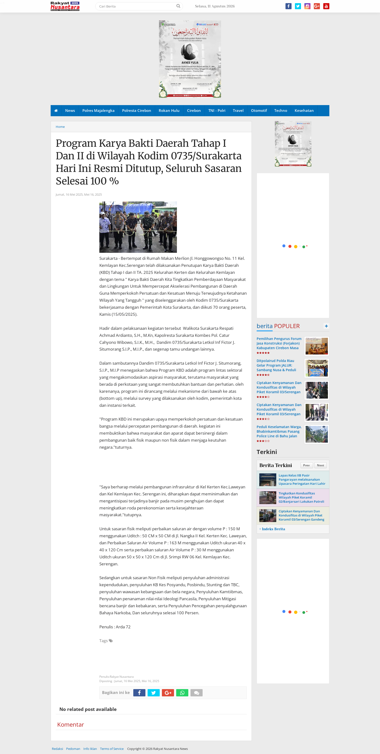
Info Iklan (90, 748)
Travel (238, 110)
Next (320, 465)
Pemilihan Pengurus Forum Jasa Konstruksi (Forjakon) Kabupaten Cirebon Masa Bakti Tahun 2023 (279, 345)
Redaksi (57, 748)
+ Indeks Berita (272, 529)
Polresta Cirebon (136, 110)
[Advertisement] (293, 245)
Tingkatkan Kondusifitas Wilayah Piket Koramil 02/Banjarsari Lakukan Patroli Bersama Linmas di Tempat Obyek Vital (301, 501)
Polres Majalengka (98, 110)
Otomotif (259, 110)
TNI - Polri (216, 110)
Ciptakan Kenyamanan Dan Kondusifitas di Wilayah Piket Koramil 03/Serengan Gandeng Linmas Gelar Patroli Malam (301, 517)
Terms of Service (112, 748)
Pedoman (73, 748)
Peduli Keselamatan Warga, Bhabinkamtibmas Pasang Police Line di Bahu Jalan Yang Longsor (279, 433)
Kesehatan (304, 110)
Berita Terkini (275, 465)
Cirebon (194, 110)
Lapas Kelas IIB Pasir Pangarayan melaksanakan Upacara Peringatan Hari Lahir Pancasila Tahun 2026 (302, 481)
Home (60, 126)
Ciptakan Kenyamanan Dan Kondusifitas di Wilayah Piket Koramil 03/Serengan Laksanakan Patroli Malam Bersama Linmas (279, 392)
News (70, 110)
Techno (280, 110)
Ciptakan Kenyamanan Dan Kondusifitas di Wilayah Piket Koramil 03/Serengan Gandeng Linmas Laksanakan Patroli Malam (279, 414)
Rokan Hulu (169, 110)
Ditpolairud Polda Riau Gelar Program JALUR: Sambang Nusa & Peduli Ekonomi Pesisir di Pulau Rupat (277, 370)
